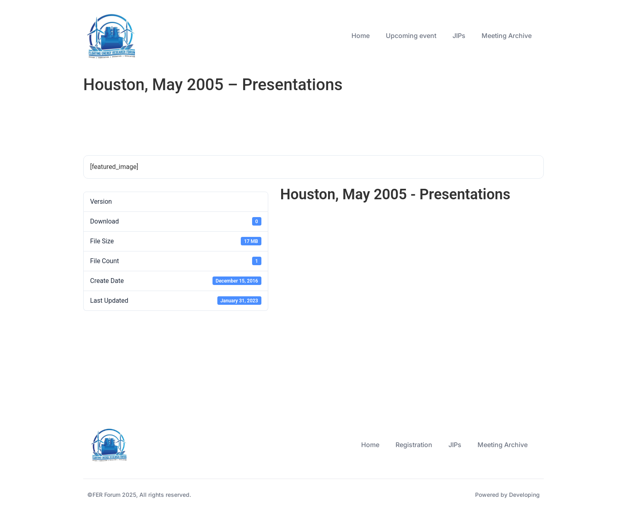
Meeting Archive (507, 36)
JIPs (458, 36)
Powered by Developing (507, 494)
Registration (414, 445)
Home (360, 36)
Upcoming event (411, 36)
